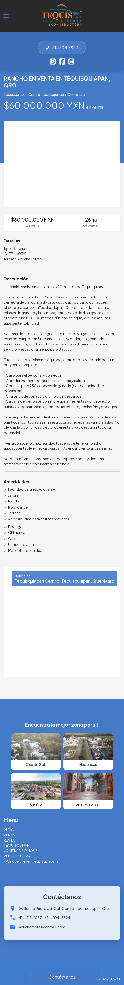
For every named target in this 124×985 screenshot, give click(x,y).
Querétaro (76, 94)
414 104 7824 (62, 47)
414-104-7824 (57, 917)
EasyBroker (110, 978)
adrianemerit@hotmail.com (42, 926)
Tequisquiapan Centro (22, 94)
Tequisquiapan (54, 94)
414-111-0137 (30, 917)
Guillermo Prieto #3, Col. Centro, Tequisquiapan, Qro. (64, 908)
